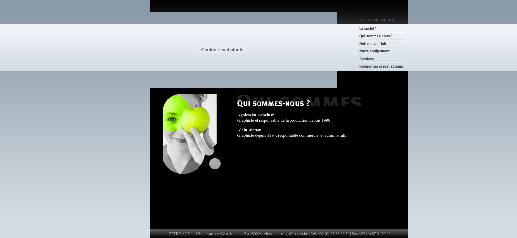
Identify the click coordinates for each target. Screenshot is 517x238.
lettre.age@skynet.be (291, 233)
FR (376, 20)
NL (383, 20)
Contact (365, 20)
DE (391, 20)
